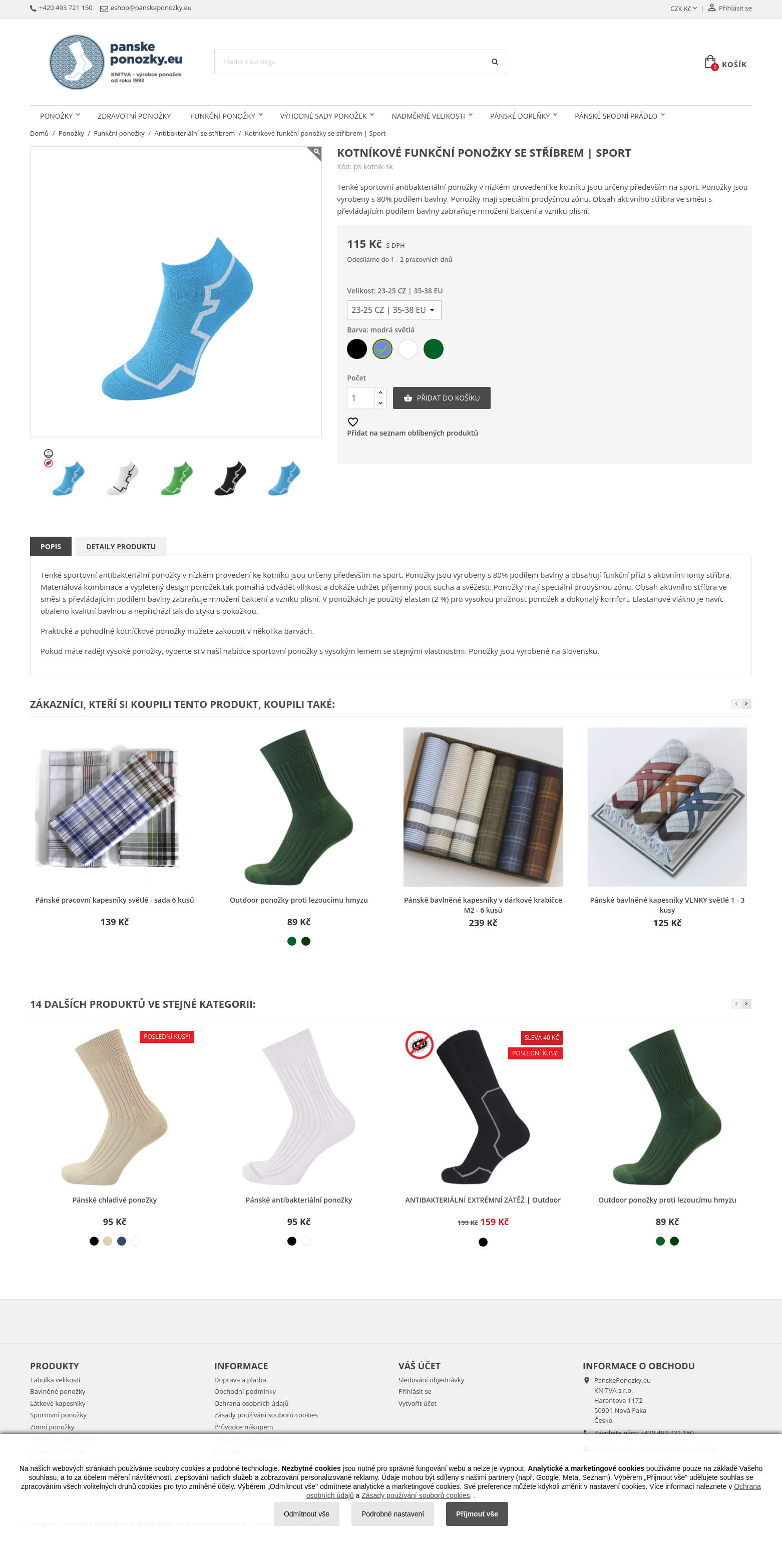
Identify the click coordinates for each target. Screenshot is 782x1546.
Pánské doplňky (520, 116)
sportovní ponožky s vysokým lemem (317, 651)
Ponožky (56, 116)
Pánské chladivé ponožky (115, 1200)
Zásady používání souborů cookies (266, 1414)
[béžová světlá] (107, 1241)
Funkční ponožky (223, 116)
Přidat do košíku (442, 398)
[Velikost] (394, 309)
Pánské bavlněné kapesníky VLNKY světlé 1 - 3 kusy (667, 905)
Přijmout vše (477, 1514)
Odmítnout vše (306, 1514)
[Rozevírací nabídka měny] (684, 9)
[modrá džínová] (121, 1241)
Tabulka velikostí (55, 1379)
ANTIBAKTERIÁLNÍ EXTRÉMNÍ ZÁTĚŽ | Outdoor (483, 1200)
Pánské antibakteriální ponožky (299, 1200)
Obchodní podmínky (245, 1391)
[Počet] (361, 398)
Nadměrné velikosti (428, 116)
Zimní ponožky (52, 1426)
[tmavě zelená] (305, 941)
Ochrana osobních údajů (251, 1403)
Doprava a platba (240, 1379)
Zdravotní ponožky (134, 116)
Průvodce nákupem (243, 1426)
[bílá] (409, 351)
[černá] (357, 351)
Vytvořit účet (418, 1403)
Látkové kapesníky (58, 1403)
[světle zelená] (434, 351)
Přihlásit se (415, 1391)
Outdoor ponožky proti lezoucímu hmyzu (299, 900)
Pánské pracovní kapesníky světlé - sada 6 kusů (114, 900)
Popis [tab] (51, 546)
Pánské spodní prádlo (616, 116)
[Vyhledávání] (360, 62)
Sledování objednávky (431, 1379)
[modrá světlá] (383, 351)
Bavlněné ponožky (57, 1391)
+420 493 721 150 (667, 1432)
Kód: (344, 166)
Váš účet (420, 1366)
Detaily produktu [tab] (121, 546)
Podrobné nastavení (392, 1514)
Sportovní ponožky (58, 1414)
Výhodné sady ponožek (323, 116)
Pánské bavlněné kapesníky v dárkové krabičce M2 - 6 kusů (483, 905)
